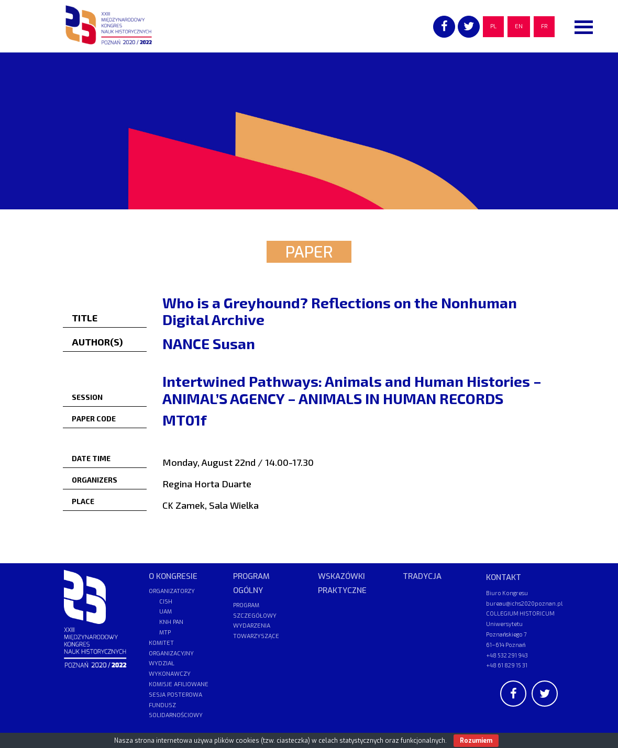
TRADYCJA (422, 576)
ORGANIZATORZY (172, 591)
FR (544, 26)
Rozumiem (476, 740)
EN (519, 26)
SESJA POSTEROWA (175, 695)
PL (493, 26)
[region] (309, 130)
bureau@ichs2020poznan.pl (524, 603)
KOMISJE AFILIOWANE (178, 684)
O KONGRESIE (173, 576)
